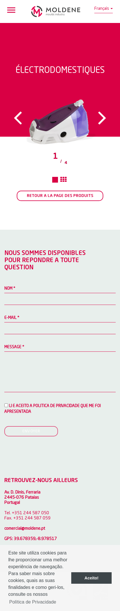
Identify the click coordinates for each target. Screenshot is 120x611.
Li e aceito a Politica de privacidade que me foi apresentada (52, 408)
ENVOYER (31, 431)
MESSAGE (14, 347)
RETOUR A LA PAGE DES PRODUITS (60, 196)
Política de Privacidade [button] (32, 602)
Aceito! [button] (92, 578)
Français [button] (103, 9)
